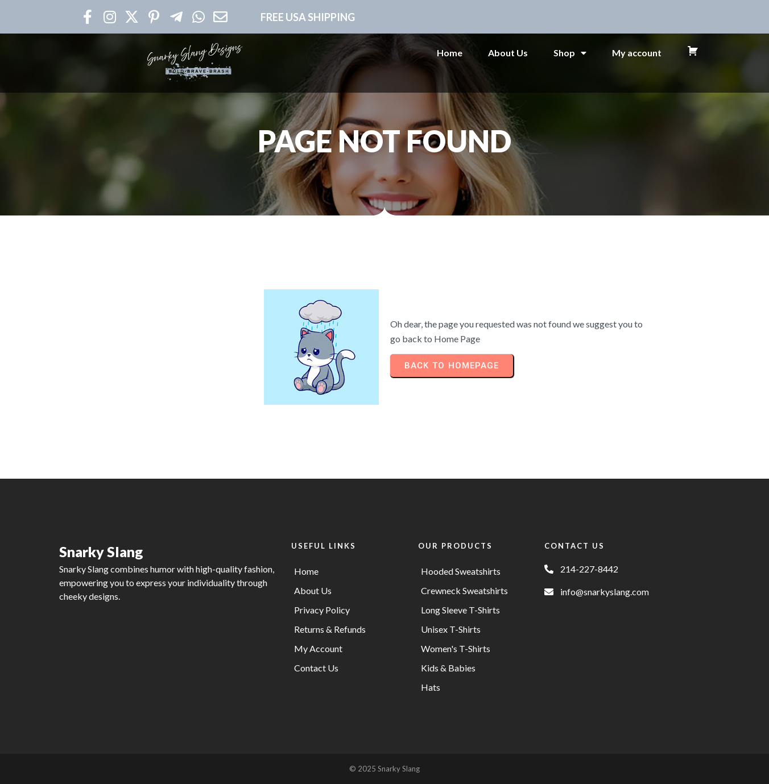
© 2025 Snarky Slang (384, 768)
